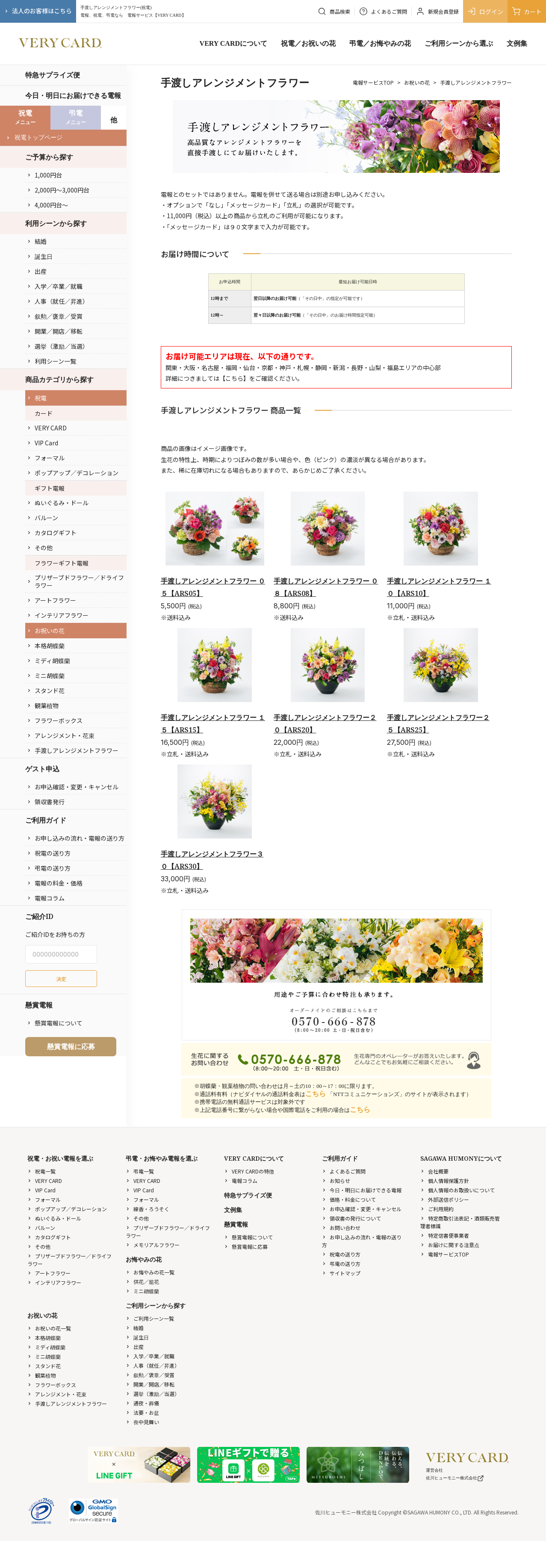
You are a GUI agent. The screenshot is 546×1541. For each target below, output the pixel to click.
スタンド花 (46, 690)
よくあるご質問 (344, 1171)
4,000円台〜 (47, 205)
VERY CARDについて (233, 43)
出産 (37, 271)
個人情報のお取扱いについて (457, 1190)
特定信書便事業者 (444, 1235)
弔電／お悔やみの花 (380, 43)
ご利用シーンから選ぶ (459, 43)
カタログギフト (52, 532)
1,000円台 (44, 175)
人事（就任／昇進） (58, 301)
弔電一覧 (140, 1171)
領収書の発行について (351, 1218)
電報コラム (46, 898)
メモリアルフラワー (153, 1244)
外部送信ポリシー (444, 1199)
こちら (234, 378)
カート (527, 11)
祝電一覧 (41, 1171)
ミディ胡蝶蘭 (48, 660)
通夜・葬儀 (142, 1403)
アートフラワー (51, 600)
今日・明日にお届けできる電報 (73, 95)
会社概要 (434, 1171)
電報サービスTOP (373, 82)
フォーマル (46, 457)
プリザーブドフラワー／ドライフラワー (75, 581)
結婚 (37, 241)
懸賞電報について (55, 1023)
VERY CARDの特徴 (249, 1171)
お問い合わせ (341, 1227)
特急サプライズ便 (52, 75)
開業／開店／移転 (55, 331)
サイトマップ (341, 1273)
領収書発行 (46, 801)
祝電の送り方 (49, 853)
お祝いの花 (46, 630)
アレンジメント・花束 (60, 735)
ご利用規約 (437, 1208)
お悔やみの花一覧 (150, 1272)
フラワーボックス (55, 720)
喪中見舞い (142, 1421)
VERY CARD (47, 428)
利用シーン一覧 (51, 361)
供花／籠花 (142, 1281)
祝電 (37, 398)
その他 (40, 547)
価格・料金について (349, 1199)
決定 (61, 978)
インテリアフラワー (58, 615)
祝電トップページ (34, 137)
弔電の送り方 (49, 868)
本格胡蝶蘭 (46, 645)
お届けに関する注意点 (449, 1244)
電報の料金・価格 (55, 883)
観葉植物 (43, 705)
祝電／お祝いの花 (308, 43)
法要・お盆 (142, 1412)
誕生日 (40, 256)
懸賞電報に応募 (71, 1046)
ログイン (485, 11)
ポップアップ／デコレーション (72, 472)
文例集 (517, 43)
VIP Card (42, 443)
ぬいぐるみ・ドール (58, 502)
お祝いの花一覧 (49, 1328)
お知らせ (336, 1180)
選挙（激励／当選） (58, 346)
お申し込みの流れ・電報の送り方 (75, 838)
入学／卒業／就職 (55, 286)
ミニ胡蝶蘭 (46, 675)
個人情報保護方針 (444, 1180)
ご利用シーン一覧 (150, 1318)
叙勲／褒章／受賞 (55, 316)
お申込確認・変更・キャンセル (72, 786)
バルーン (42, 517)
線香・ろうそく (147, 1208)
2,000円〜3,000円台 (58, 190)
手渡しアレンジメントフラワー (72, 750)
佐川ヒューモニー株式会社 (455, 1478)
